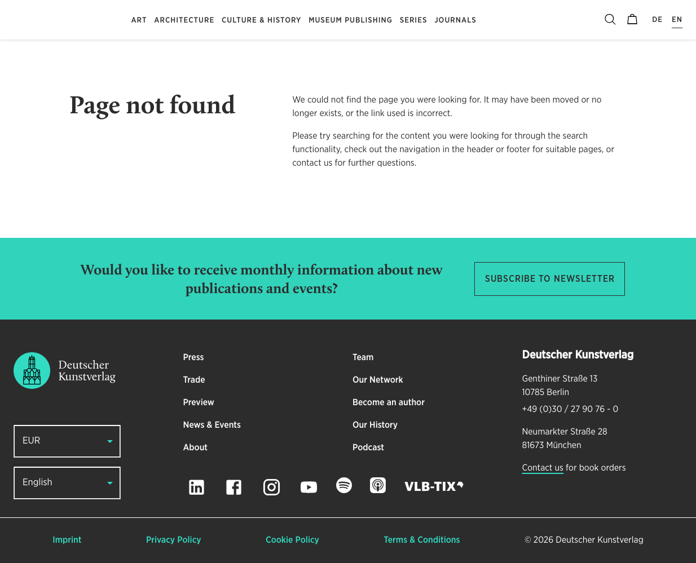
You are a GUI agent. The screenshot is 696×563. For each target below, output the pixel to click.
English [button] (37, 482)
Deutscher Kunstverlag (599, 540)
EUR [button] (31, 441)
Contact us (542, 468)
